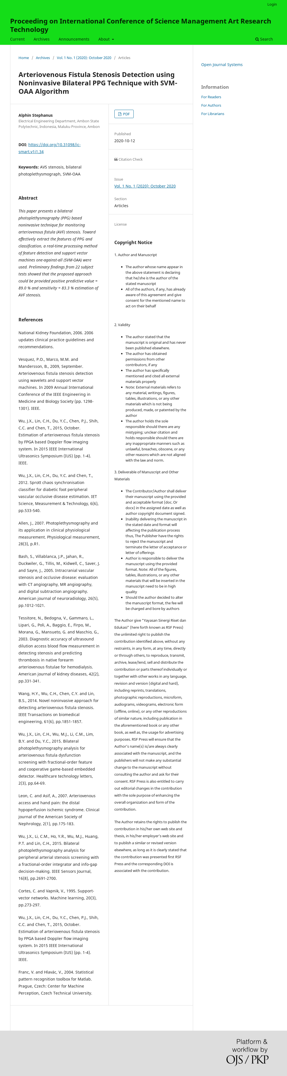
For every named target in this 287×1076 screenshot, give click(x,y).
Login (272, 4)
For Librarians (212, 113)
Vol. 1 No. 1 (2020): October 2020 (84, 57)
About (104, 39)
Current (17, 39)
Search (264, 39)
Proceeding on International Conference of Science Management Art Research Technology (140, 25)
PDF (126, 113)
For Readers (211, 96)
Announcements (74, 39)
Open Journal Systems (222, 64)
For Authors (211, 105)
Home (23, 57)
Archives (42, 39)
